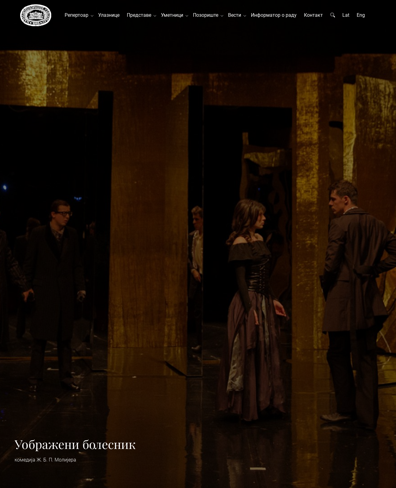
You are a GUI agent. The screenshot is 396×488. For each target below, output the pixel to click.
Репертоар (78, 15)
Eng (361, 15)
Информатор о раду (274, 15)
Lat (345, 15)
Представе (140, 15)
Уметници (173, 15)
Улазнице (109, 15)
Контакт (313, 15)
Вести (236, 15)
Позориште (207, 15)
